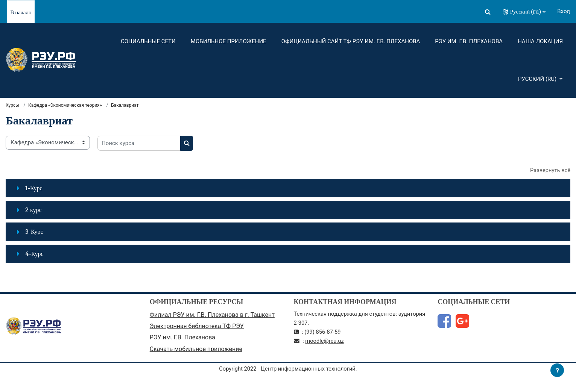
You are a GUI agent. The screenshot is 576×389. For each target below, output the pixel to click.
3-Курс (34, 232)
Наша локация (540, 41)
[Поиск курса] (139, 143)
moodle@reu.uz (325, 341)
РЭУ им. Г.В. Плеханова (469, 41)
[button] (488, 12)
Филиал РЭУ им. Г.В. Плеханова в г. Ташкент (212, 315)
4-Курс (34, 254)
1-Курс (34, 188)
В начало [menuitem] (20, 12)
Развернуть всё (549, 170)
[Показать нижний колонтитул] (557, 370)
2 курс (33, 210)
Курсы (12, 105)
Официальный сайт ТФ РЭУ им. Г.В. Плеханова (350, 41)
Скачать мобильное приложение (196, 349)
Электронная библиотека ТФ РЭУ (197, 326)
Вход (563, 11)
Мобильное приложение (228, 41)
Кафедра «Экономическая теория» (65, 105)
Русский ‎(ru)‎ (538, 79)
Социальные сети (148, 41)
